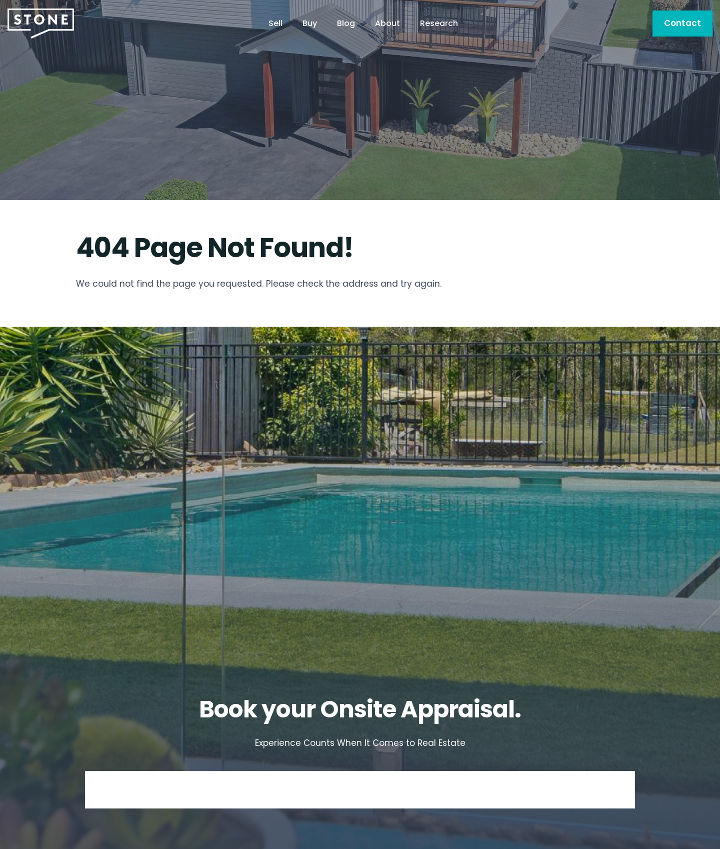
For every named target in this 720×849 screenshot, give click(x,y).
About (387, 23)
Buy (309, 23)
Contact (682, 23)
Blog (346, 23)
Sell (275, 23)
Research (439, 23)
